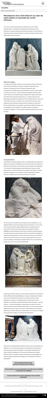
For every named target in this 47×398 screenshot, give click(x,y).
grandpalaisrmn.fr (28, 396)
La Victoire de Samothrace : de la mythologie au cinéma (23, 390)
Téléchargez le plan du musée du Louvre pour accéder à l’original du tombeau (23, 370)
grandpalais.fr (33, 396)
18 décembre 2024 (8, 22)
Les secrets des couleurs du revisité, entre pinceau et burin (23, 385)
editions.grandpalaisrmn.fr (19, 396)
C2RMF (6, 231)
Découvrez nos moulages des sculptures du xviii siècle (23, 363)
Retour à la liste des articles (8, 10)
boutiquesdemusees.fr (11, 396)
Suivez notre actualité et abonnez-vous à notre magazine (23, 376)
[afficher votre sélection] (43, 3)
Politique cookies (4, 396)
